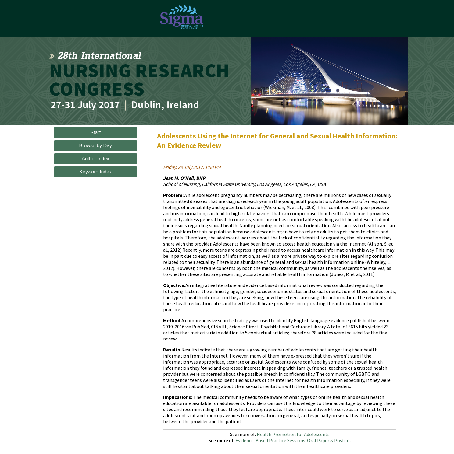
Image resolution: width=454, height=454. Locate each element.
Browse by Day (95, 145)
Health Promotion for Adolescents (293, 434)
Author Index (95, 158)
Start (95, 132)
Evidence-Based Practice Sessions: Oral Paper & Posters (293, 440)
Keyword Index (95, 171)
